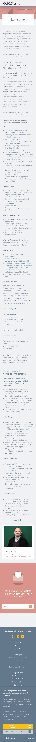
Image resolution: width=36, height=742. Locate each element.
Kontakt (18, 643)
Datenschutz (10, 738)
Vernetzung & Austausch (18, 658)
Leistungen (18, 655)
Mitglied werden (18, 676)
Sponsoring (18, 685)
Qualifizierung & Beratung (18, 667)
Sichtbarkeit (18, 661)
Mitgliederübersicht (18, 679)
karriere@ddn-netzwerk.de (20, 557)
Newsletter (18, 649)
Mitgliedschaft (18, 673)
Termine (18, 646)
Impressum (30, 738)
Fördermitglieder (18, 682)
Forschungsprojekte (18, 664)
